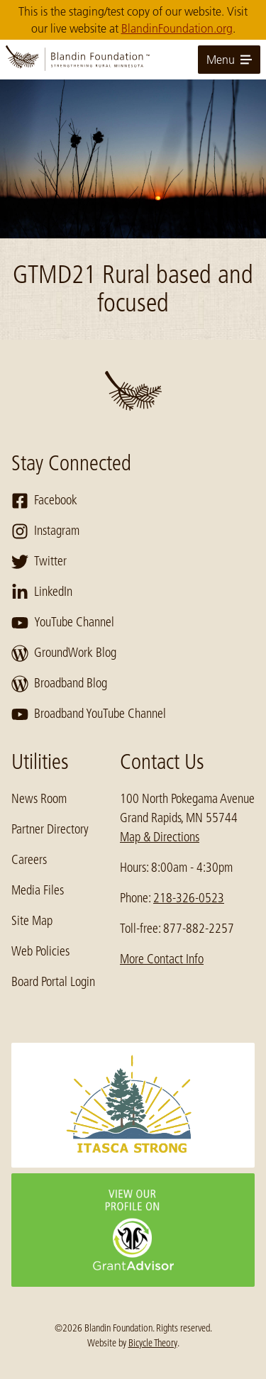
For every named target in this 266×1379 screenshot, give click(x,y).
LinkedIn (41, 592)
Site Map (31, 921)
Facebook (44, 500)
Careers (29, 860)
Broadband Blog (59, 683)
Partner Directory (50, 829)
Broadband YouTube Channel (88, 714)
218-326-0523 (188, 898)
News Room (39, 799)
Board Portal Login (53, 982)
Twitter (39, 561)
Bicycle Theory (152, 1342)
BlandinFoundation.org (177, 28)
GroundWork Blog (63, 653)
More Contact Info (162, 959)
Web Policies (40, 951)
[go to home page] (133, 59)
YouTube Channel (62, 622)
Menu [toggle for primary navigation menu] (229, 59)
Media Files (37, 890)
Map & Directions (159, 837)
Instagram (45, 531)
